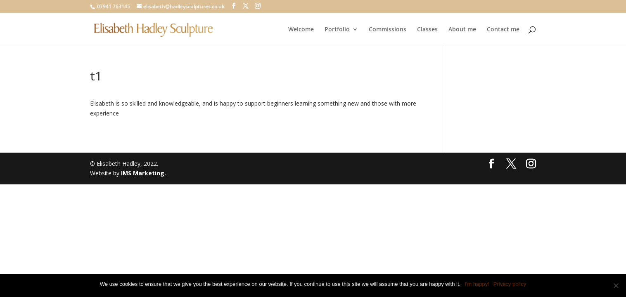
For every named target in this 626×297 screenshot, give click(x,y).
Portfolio (337, 29)
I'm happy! (477, 284)
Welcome (301, 29)
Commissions (387, 29)
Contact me (503, 29)
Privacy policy (509, 284)
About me (462, 29)
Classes (427, 29)
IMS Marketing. (143, 173)
